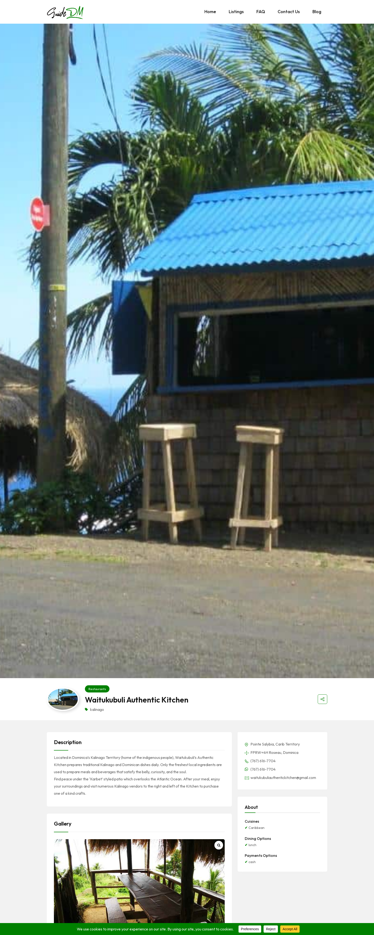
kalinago (97, 709)
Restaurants (97, 689)
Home (210, 11)
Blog (316, 11)
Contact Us (289, 11)
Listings (236, 11)
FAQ (260, 11)
